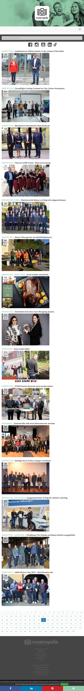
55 (76, 620)
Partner (41, 651)
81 (30, 627)
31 (48, 616)
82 (34, 627)
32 (53, 616)
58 (7, 624)
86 (53, 627)
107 (73, 631)
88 (62, 627)
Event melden (41, 654)
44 (25, 620)
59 (11, 624)
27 (30, 616)
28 (34, 616)
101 (40, 631)
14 (54, 612)
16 (63, 612)
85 (48, 627)
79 (21, 627)
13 (49, 612)
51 (57, 620)
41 (11, 620)
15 (58, 612)
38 (80, 616)
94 (7, 631)
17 (68, 612)
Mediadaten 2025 (41, 649)
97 (21, 631)
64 (34, 624)
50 (53, 620)
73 (76, 624)
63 (30, 624)
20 (81, 612)
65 (39, 624)
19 (77, 612)
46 (34, 620)
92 (80, 627)
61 (21, 624)
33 (57, 616)
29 (39, 616)
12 (45, 612)
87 (57, 627)
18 (72, 612)
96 (16, 631)
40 (7, 620)
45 (30, 620)
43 (21, 620)
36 (71, 616)
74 (80, 624)
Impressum (41, 656)
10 (36, 612)
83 (39, 627)
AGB (41, 660)
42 (16, 620)
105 (62, 631)
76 (7, 627)
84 (43, 627)
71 (66, 624)
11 (40, 612)
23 (11, 616)
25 (21, 616)
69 (57, 624)
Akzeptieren (64, 684)
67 (48, 624)
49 (48, 620)
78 (16, 627)
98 (25, 631)
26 (25, 616)
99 (30, 631)
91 (76, 627)
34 (62, 616)
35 (66, 616)
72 (71, 624)
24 (16, 616)
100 (34, 631)
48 (43, 620)
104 (56, 631)
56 (80, 620)
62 (25, 624)
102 (45, 631)
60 (16, 624)
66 (43, 624)
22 (7, 616)
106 (67, 631)
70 (62, 624)
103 (51, 631)
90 (71, 627)
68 (53, 624)
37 (76, 616)
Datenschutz (41, 658)
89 (66, 627)
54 (71, 620)
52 (62, 620)
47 (39, 620)
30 (43, 616)
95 (11, 631)
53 (66, 620)
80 (25, 627)
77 (11, 627)
